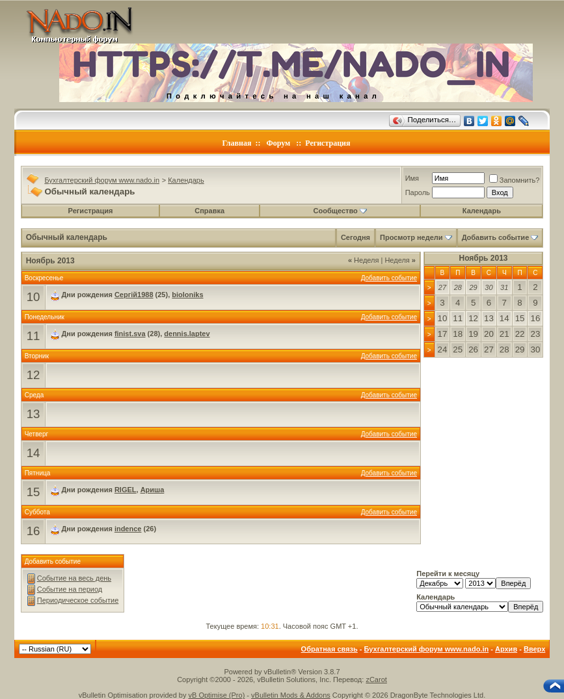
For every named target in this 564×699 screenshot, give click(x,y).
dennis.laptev (186, 333)
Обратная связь (329, 649)
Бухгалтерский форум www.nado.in (101, 180)
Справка (209, 211)
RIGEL (125, 490)
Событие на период (70, 589)
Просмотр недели (411, 237)
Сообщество (340, 211)
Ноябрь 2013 (483, 258)
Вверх (534, 649)
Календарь (186, 180)
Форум (278, 143)
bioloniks (187, 294)
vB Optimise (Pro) (217, 695)
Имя (412, 178)
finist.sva (130, 333)
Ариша (153, 490)
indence (128, 529)
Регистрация (327, 143)
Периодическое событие (78, 600)
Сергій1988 (134, 294)
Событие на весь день (74, 578)
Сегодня (355, 237)
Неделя (363, 260)
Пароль (417, 192)
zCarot (376, 679)
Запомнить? (514, 180)
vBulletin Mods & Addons (290, 695)
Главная (237, 143)
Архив (506, 649)
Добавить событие (496, 237)
